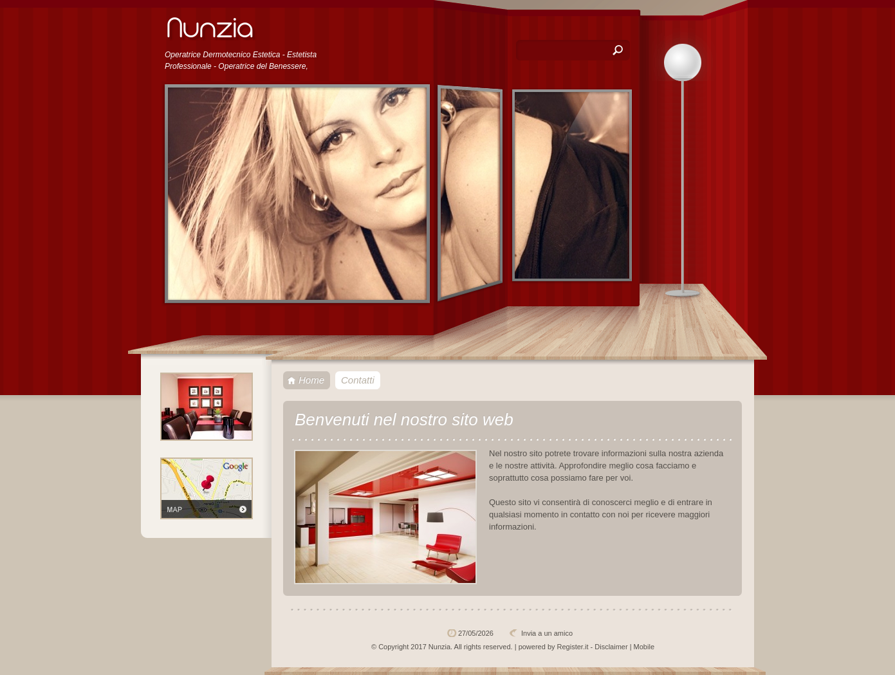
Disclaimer (611, 647)
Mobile (644, 647)
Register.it (573, 647)
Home (311, 379)
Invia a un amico (547, 633)
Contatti (357, 379)
